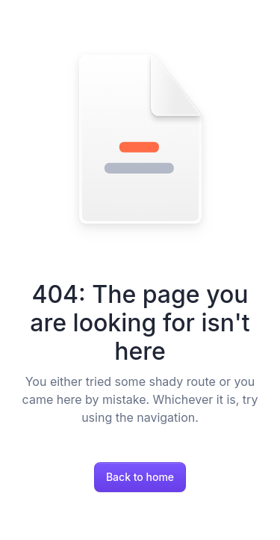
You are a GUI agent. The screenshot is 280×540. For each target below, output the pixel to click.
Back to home (140, 476)
